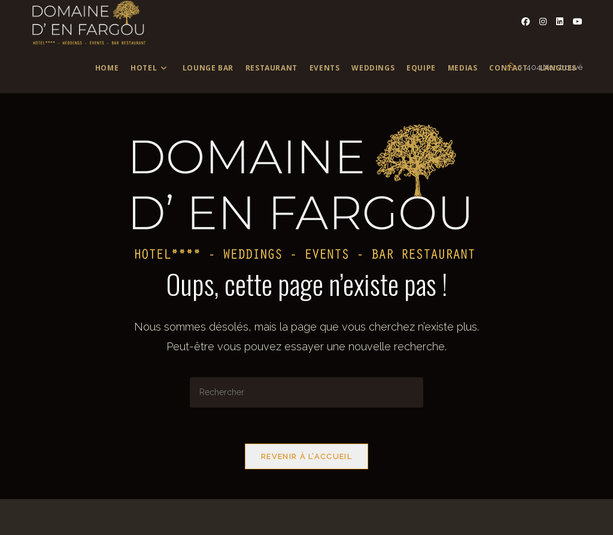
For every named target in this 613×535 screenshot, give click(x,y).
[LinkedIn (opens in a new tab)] (559, 21)
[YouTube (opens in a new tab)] (577, 21)
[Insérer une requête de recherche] (306, 392)
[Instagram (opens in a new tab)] (543, 21)
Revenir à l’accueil (306, 456)
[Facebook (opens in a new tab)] (526, 21)
